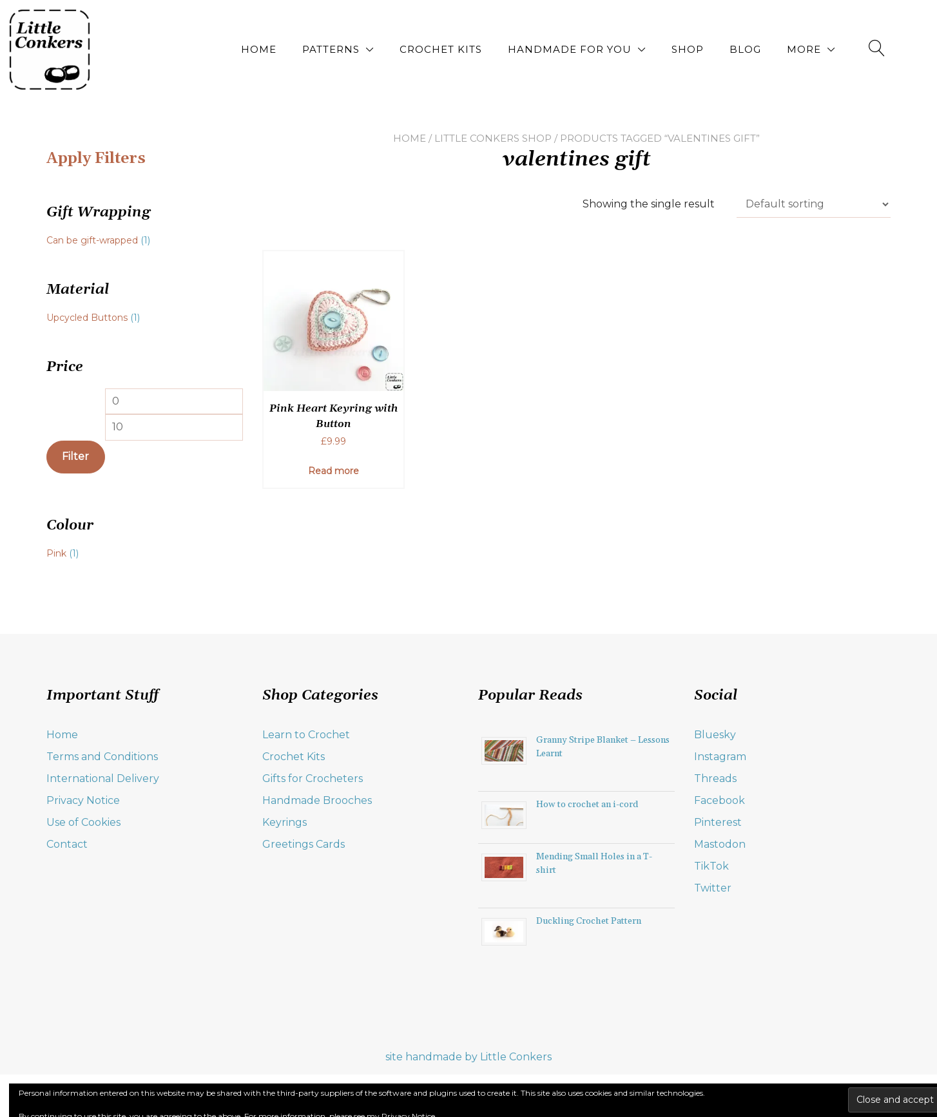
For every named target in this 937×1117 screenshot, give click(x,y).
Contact (67, 844)
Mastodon (720, 844)
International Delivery (102, 778)
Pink (56, 553)
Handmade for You (570, 49)
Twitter (712, 888)
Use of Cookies (83, 822)
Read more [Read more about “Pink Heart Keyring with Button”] (333, 471)
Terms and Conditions (102, 756)
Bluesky (715, 735)
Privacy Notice (83, 800)
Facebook (719, 800)
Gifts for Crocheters (312, 778)
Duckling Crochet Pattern (588, 921)
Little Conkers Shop (493, 138)
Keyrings (284, 822)
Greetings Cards (303, 844)
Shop (687, 49)
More (804, 49)
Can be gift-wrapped (92, 240)
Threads (715, 778)
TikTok (711, 866)
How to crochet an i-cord (587, 804)
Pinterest (718, 822)
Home (258, 49)
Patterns (331, 49)
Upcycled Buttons (87, 317)
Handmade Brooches (317, 800)
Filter (75, 456)
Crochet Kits (441, 49)
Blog (745, 49)
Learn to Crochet (306, 735)
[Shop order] (814, 204)
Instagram (720, 756)
